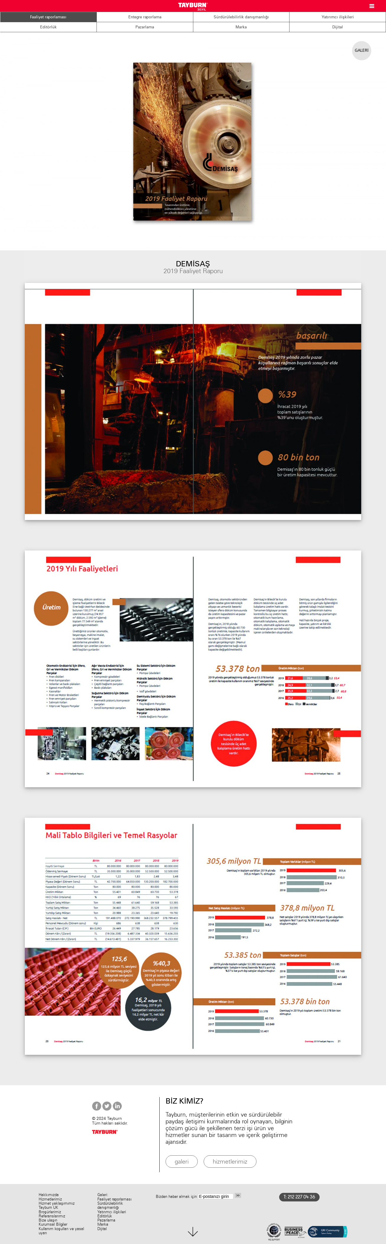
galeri (182, 1161)
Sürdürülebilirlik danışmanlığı (241, 16)
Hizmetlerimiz (50, 1199)
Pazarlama (144, 27)
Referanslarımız (52, 1216)
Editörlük (48, 27)
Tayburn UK (48, 1207)
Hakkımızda (49, 1195)
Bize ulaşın (48, 1220)
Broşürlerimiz (50, 1212)
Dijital (337, 27)
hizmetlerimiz (230, 1161)
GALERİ (362, 50)
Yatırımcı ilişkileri (338, 16)
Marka (241, 27)
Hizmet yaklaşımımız (57, 1203)
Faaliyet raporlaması (48, 16)
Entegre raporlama (144, 16)
